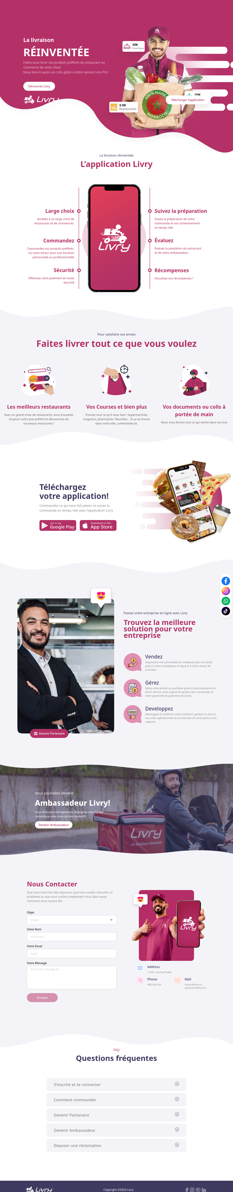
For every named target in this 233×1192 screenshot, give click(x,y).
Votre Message (37, 963)
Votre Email (34, 946)
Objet (30, 912)
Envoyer (42, 998)
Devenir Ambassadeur (54, 825)
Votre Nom (34, 929)
